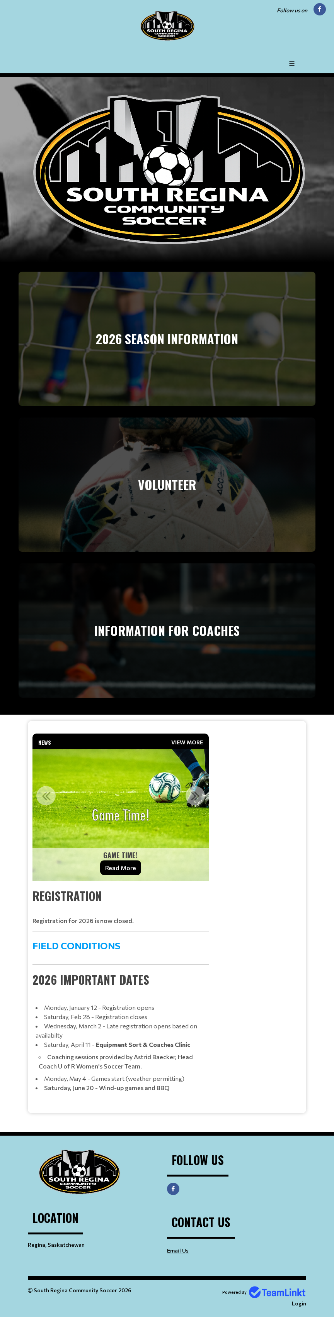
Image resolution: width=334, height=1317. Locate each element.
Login (299, 1303)
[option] (120, 815)
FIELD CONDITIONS (77, 945)
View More (187, 742)
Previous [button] (46, 795)
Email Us (178, 1250)
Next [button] (195, 795)
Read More (120, 867)
